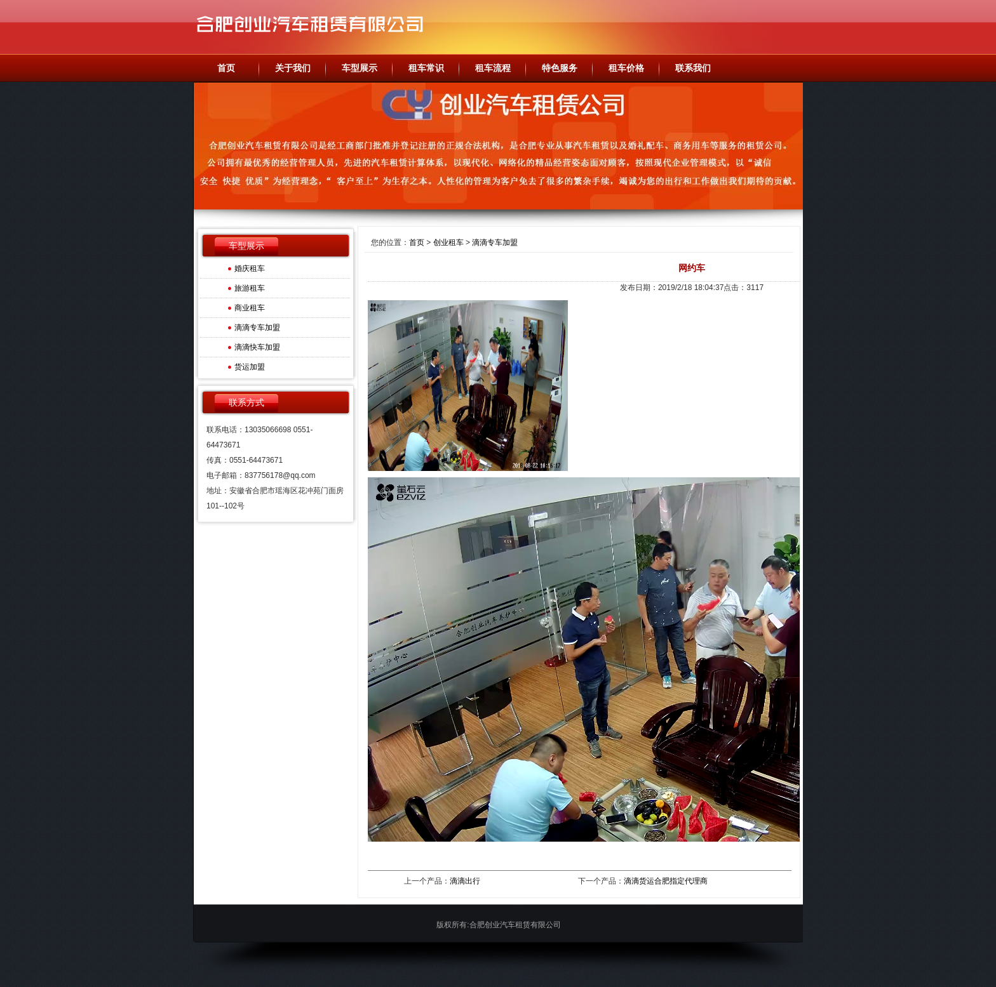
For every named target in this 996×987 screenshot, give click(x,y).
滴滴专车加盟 (257, 327)
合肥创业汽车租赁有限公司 (317, 27)
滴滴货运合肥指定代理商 (666, 881)
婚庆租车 (249, 268)
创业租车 (448, 242)
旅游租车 (249, 288)
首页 (416, 242)
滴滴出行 (465, 881)
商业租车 (249, 307)
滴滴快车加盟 (257, 347)
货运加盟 (249, 366)
